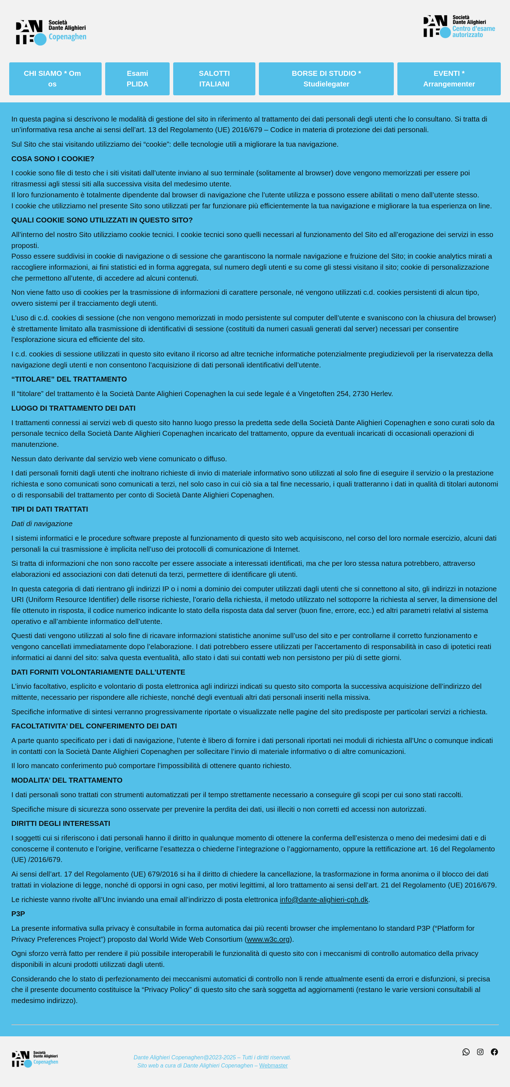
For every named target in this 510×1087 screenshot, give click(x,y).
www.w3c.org (268, 939)
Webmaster (273, 1066)
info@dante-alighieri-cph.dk (324, 899)
